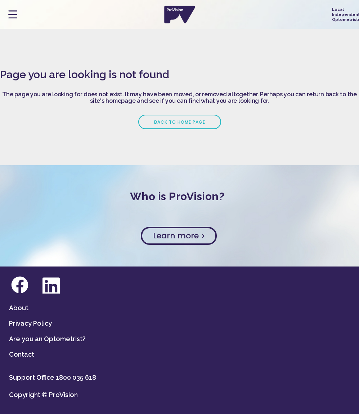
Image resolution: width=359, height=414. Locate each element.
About (18, 308)
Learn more (178, 235)
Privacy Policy (30, 323)
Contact (21, 354)
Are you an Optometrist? (47, 339)
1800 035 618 (76, 377)
